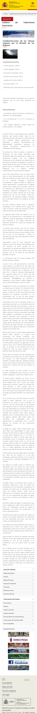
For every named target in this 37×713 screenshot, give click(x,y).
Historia (6, 606)
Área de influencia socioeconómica (14, 617)
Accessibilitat (7, 683)
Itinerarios (7, 587)
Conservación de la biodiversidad (13, 620)
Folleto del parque (9, 573)
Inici (3, 679)
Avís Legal (5, 694)
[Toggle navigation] (32, 4)
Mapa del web (7, 687)
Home (5, 14)
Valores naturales (9, 610)
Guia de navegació (9, 691)
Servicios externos (9, 594)
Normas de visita (9, 590)
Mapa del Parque (9, 580)
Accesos (6, 577)
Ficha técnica (7, 603)
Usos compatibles (9, 623)
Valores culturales (9, 613)
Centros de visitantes (10, 583)
